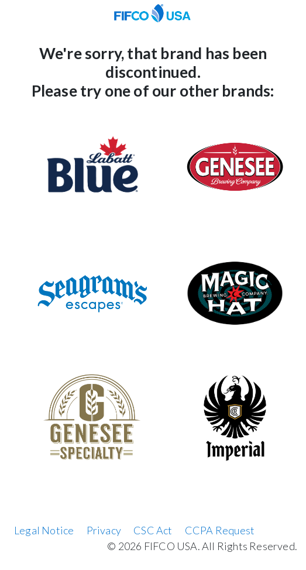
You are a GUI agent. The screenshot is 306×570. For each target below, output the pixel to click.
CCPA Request (220, 530)
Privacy (104, 530)
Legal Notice (44, 530)
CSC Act (152, 530)
